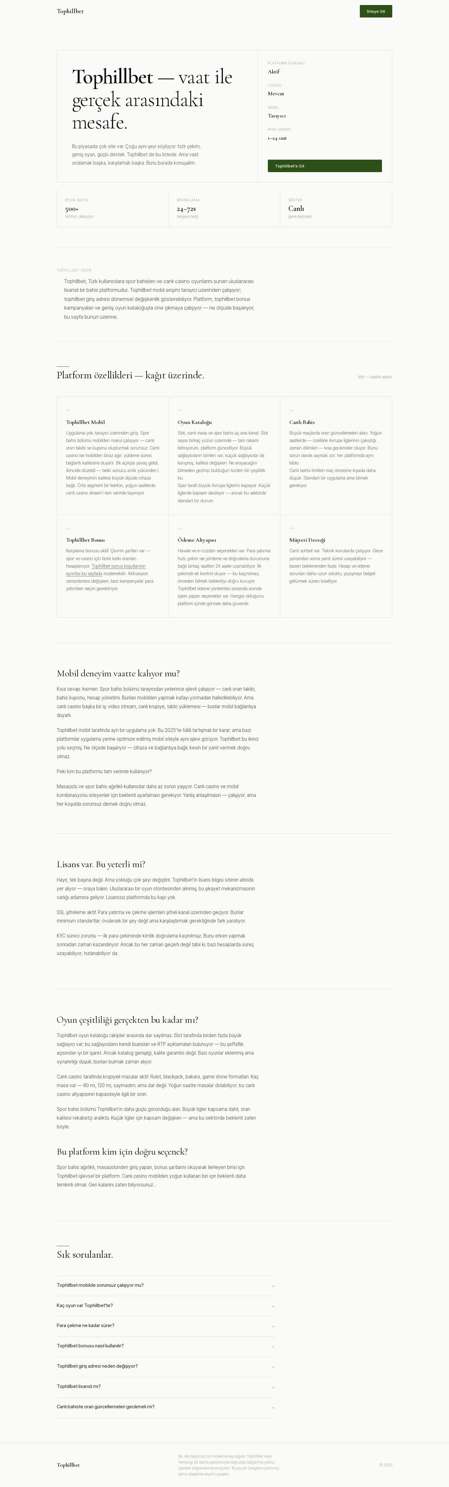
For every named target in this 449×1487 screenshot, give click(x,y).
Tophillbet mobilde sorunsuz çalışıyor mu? (166, 1286)
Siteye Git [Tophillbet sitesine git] (376, 11)
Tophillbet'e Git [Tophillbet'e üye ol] (289, 165)
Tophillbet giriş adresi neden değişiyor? (166, 1367)
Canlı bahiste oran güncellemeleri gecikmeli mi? (166, 1408)
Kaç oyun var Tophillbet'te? (166, 1306)
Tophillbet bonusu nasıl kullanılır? (166, 1347)
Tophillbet (70, 11)
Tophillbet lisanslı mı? (166, 1387)
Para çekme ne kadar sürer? (166, 1326)
